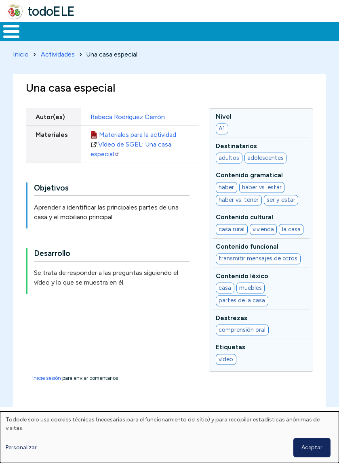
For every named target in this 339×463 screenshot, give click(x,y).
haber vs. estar (262, 185)
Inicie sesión (46, 376)
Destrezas (231, 316)
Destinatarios (236, 144)
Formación (91, 30)
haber (226, 185)
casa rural (231, 227)
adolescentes (265, 156)
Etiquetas (230, 346)
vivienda (263, 227)
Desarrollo (52, 252)
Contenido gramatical (249, 174)
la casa (291, 227)
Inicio (7, 31)
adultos (229, 156)
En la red (184, 30)
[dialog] (169, 437)
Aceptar (311, 447)
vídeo (226, 357)
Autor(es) (50, 115)
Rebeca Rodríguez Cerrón (128, 115)
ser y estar (281, 198)
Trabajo (139, 30)
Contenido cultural (244, 216)
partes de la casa (242, 299)
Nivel (224, 115)
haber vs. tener (239, 198)
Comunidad (289, 30)
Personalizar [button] (21, 447)
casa (225, 286)
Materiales (39, 30)
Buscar (325, 31)
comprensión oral (242, 328)
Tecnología (235, 30)
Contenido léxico (242, 274)
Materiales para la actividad (137, 133)
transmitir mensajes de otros (258, 257)
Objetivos (51, 186)
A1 (222, 127)
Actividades (58, 53)
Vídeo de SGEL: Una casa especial (131, 147)
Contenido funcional (247, 245)
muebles (250, 286)
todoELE (51, 11)
